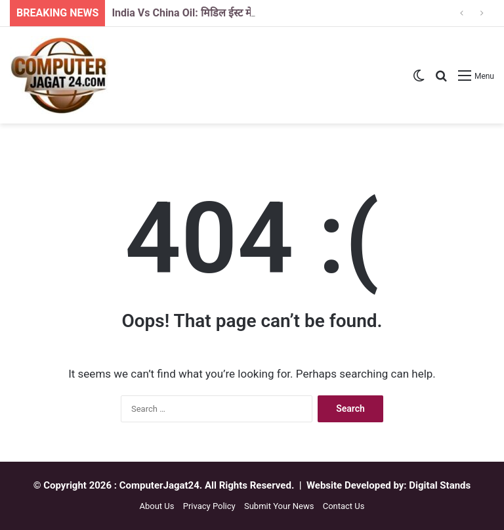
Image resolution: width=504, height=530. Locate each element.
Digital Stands (440, 485)
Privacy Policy (209, 506)
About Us (156, 506)
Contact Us (344, 506)
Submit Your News (279, 506)
